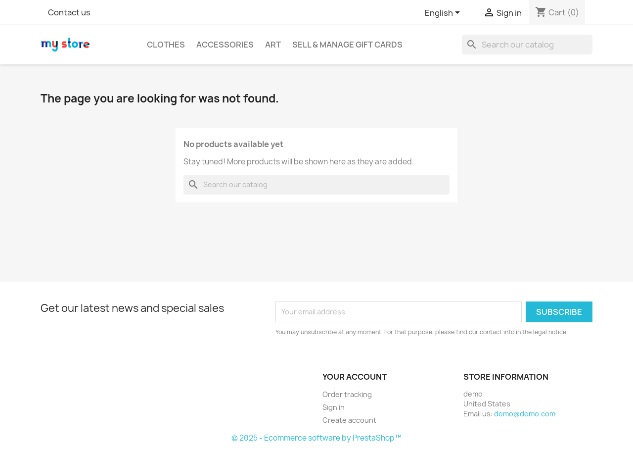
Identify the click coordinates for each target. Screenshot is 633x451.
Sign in (333, 407)
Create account (349, 420)
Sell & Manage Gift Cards (347, 44)
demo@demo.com (524, 413)
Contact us (69, 12)
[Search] (527, 44)
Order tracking (347, 394)
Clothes (166, 44)
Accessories (225, 44)
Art (273, 44)
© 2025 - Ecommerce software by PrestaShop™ (316, 438)
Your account (354, 376)
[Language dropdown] (444, 13)
